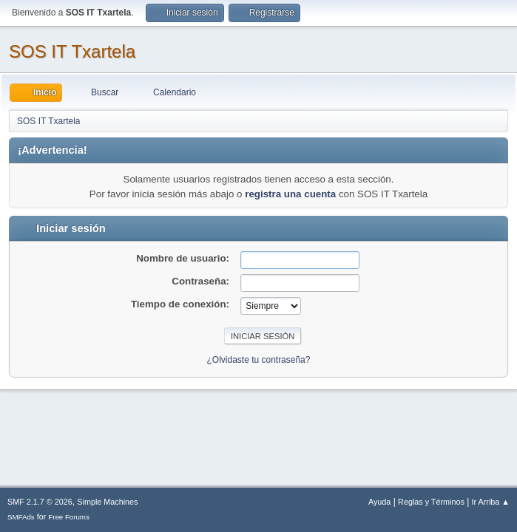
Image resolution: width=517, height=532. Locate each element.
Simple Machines (107, 501)
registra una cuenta (290, 194)
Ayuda (379, 501)
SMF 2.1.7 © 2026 (39, 501)
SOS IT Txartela (72, 51)
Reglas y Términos (431, 501)
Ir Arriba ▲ (491, 501)
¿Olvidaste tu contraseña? (259, 360)
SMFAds (21, 517)
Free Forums (68, 517)
